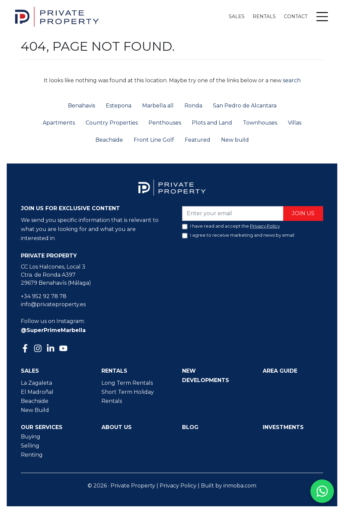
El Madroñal (37, 392)
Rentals (264, 16)
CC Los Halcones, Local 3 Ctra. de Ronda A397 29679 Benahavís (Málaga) (56, 275)
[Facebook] (26, 349)
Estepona (118, 105)
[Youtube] (64, 349)
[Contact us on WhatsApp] (322, 491)
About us (116, 427)
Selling (30, 445)
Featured (197, 140)
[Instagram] (39, 348)
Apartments (59, 123)
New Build (35, 410)
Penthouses (164, 123)
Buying (30, 436)
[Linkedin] (51, 349)
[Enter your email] (233, 213)
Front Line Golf (154, 140)
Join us (303, 213)
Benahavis (81, 105)
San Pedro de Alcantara (244, 105)
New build (235, 140)
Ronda (193, 105)
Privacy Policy (178, 485)
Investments (283, 427)
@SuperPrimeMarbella (53, 330)
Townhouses (260, 123)
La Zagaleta (36, 383)
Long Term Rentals (127, 383)
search (291, 80)
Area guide (280, 371)
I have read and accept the (235, 226)
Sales (237, 16)
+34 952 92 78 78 (44, 296)
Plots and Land (212, 123)
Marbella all (158, 105)
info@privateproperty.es (53, 304)
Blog (190, 427)
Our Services (41, 427)
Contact (295, 16)
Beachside (109, 140)
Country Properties (112, 123)
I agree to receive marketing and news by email (242, 235)
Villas (294, 123)
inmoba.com (239, 485)
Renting (32, 455)
